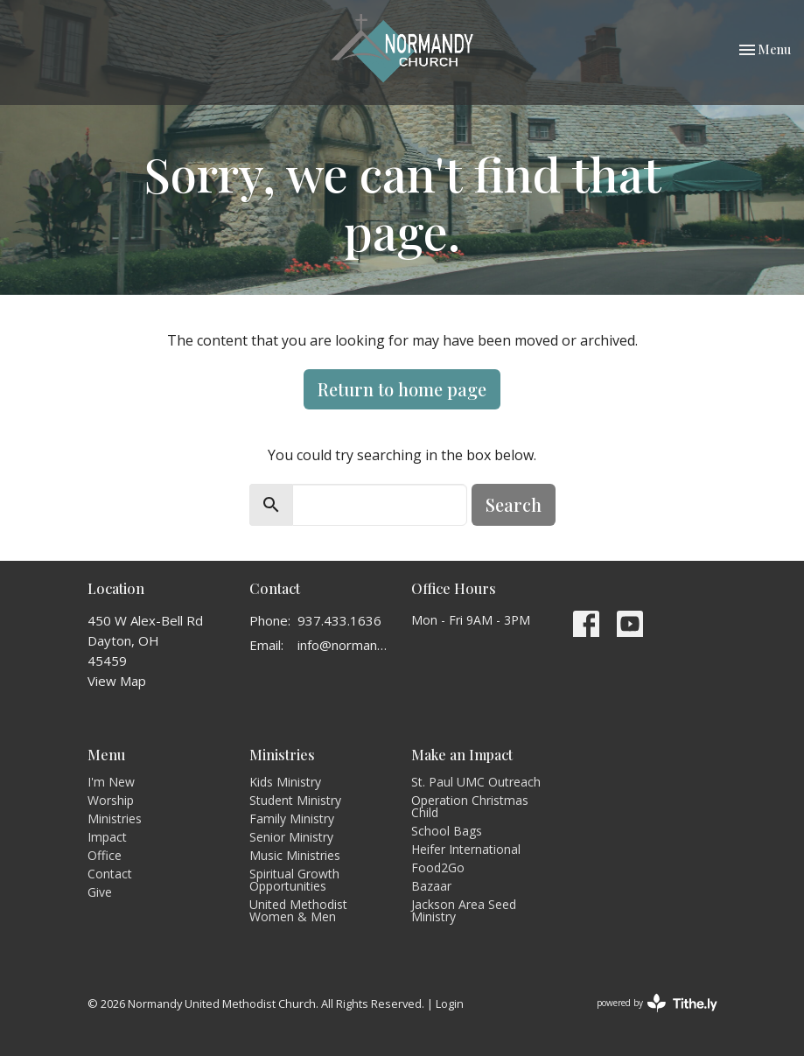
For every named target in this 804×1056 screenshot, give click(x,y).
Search (514, 504)
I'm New (111, 781)
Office (104, 855)
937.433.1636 (339, 620)
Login (450, 1003)
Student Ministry (295, 800)
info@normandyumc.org (345, 645)
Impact (107, 837)
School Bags (446, 830)
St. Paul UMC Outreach (476, 781)
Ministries (114, 818)
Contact (109, 873)
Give (99, 892)
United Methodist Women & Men (298, 910)
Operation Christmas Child (469, 806)
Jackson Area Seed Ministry (463, 910)
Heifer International (466, 849)
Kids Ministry (285, 781)
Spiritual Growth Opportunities (294, 879)
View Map (116, 680)
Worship (110, 800)
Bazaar (431, 886)
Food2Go (438, 867)
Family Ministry (291, 818)
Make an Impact (462, 754)
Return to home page (402, 389)
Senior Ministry (291, 837)
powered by (657, 1003)
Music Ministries (294, 855)
